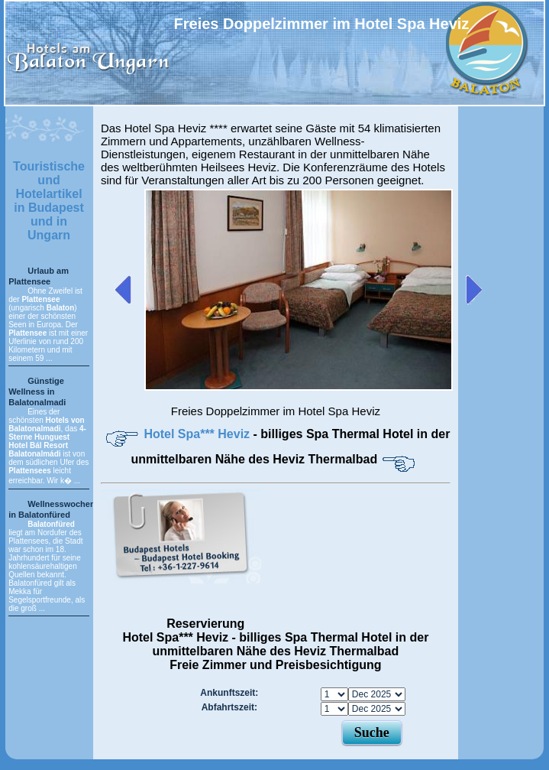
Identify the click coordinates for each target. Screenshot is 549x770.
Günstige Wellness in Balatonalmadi (37, 391)
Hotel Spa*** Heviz (198, 433)
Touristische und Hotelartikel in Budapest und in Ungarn (49, 201)
